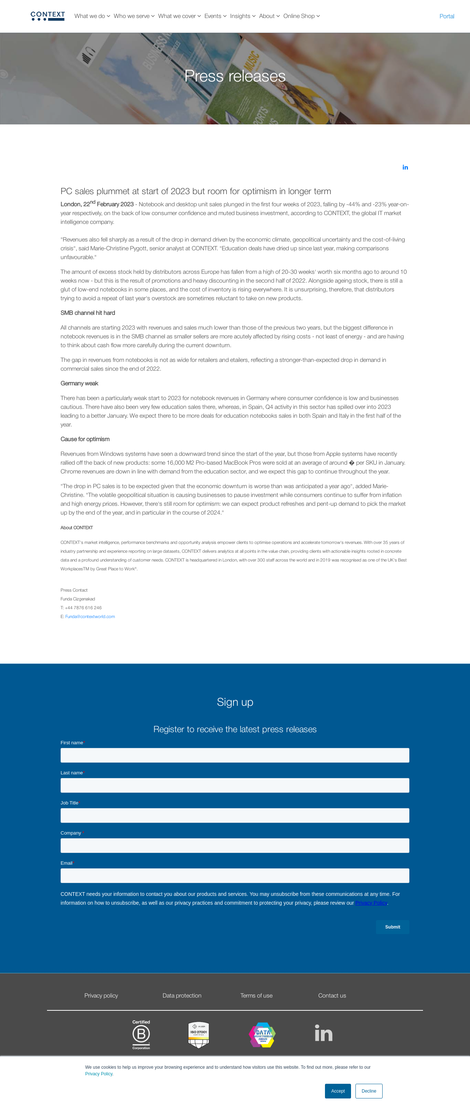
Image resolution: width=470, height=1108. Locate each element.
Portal (447, 16)
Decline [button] (369, 1091)
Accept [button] (338, 1091)
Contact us (332, 996)
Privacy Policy (98, 1073)
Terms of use (256, 996)
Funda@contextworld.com (90, 617)
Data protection (182, 996)
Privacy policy (101, 996)
